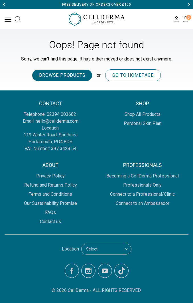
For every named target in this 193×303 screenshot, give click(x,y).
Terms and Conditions (50, 194)
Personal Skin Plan (142, 123)
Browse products (62, 75)
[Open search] (18, 19)
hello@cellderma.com (57, 121)
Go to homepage (132, 75)
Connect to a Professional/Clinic (142, 194)
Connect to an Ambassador (142, 203)
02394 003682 (62, 114)
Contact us (50, 221)
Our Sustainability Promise (50, 203)
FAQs (50, 212)
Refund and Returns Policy (50, 185)
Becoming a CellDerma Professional (142, 176)
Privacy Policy (50, 176)
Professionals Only (142, 185)
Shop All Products (143, 114)
